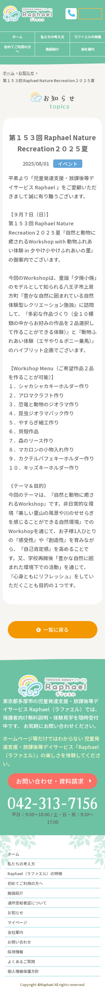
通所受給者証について (27, 903)
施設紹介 (52, 49)
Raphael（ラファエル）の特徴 (35, 873)
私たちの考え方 (52, 37)
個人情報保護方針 (23, 971)
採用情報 (15, 951)
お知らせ (26, 73)
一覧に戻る (56, 629)
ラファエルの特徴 (87, 37)
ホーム (17, 37)
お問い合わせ (19, 942)
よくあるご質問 (21, 961)
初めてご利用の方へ (17, 49)
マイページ (17, 922)
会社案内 (87, 49)
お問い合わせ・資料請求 (50, 781)
